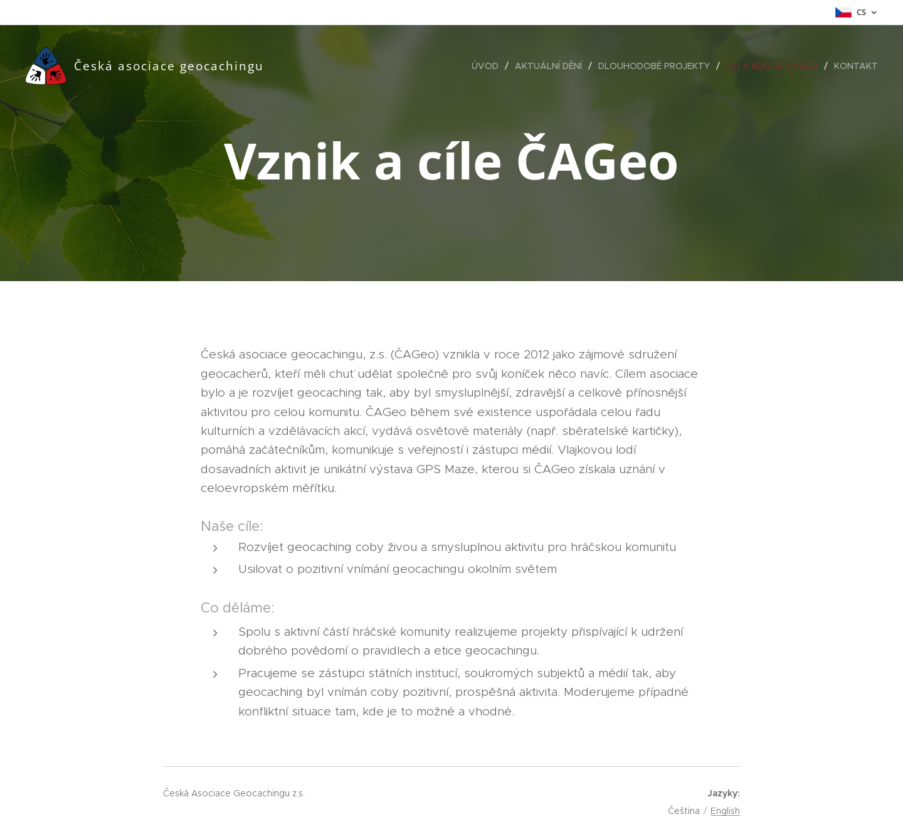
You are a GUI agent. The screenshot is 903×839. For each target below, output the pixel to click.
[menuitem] (488, 66)
